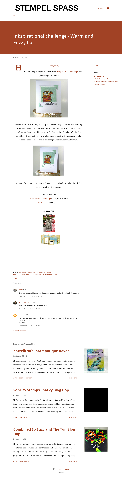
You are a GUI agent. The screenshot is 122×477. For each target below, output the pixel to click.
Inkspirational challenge (68, 71)
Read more (73, 378)
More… (85, 15)
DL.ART (41, 202)
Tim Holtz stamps (99, 84)
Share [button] (96, 65)
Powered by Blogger (61, 469)
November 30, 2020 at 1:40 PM (30, 309)
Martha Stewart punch (101, 79)
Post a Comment (19, 331)
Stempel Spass (45, 8)
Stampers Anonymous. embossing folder (106, 81)
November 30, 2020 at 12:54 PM (30, 296)
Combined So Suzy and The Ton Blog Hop (44, 431)
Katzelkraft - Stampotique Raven (41, 350)
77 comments (24, 461)
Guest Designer (41, 15)
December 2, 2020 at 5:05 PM (29, 326)
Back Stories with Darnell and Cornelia (64, 15)
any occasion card (99, 76)
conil (21, 290)
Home (15, 15)
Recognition (26, 15)
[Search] (100, 8)
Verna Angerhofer (25, 302)
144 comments (24, 417)
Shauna (21, 315)
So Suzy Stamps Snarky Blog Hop (41, 390)
